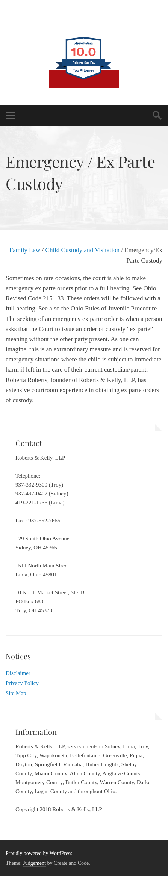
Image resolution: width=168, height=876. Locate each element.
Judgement (34, 863)
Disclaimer (18, 673)
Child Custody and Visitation (82, 250)
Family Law (25, 250)
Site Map (16, 693)
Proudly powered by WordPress (39, 853)
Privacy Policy (22, 683)
